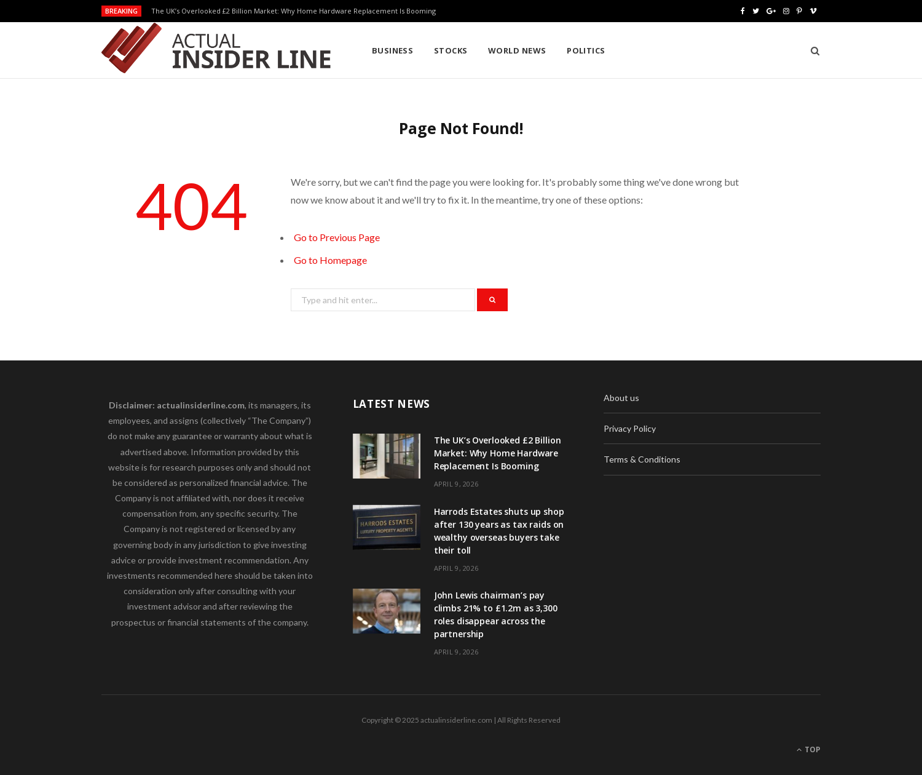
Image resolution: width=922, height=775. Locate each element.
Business (393, 50)
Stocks (451, 50)
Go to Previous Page (337, 237)
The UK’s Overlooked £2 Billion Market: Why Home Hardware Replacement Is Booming (293, 11)
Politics (586, 50)
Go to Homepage (330, 260)
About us (621, 397)
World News (517, 50)
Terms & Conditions (642, 459)
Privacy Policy (630, 428)
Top (809, 749)
